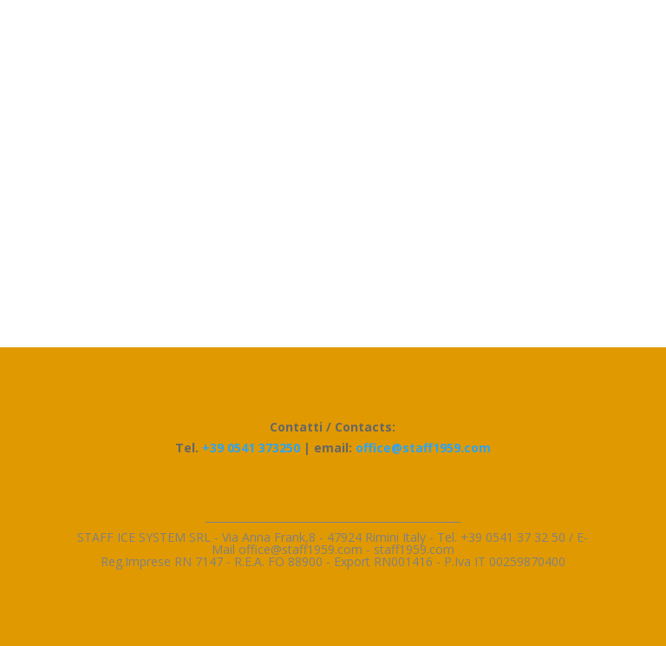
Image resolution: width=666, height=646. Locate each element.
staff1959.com (414, 549)
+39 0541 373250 (251, 447)
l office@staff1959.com (299, 549)
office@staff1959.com (423, 447)
